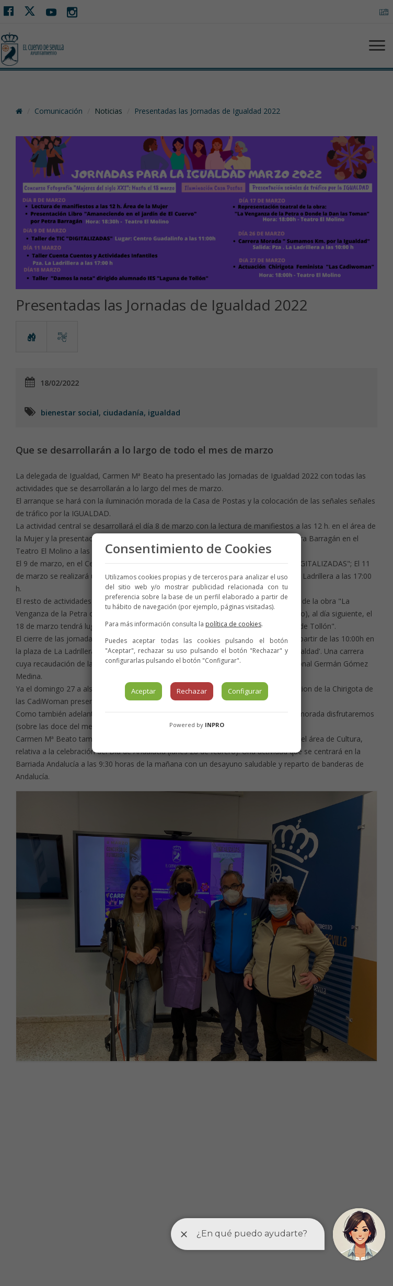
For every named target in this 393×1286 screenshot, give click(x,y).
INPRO (214, 725)
